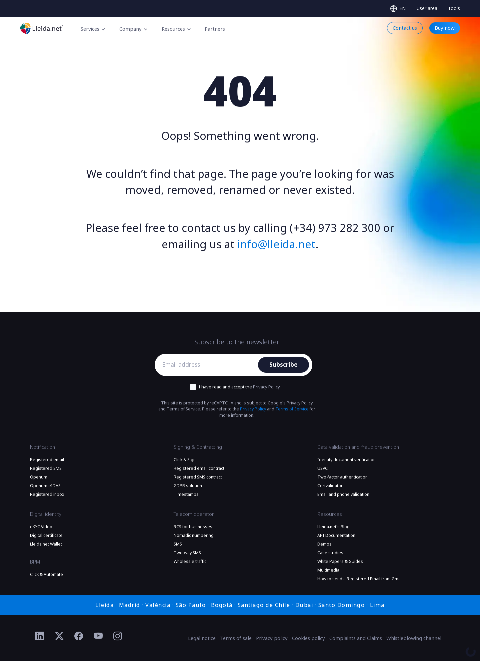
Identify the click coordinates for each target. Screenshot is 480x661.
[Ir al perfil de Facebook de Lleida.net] (79, 636)
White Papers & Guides (340, 562)
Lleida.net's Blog (333, 527)
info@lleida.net (276, 245)
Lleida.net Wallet (46, 544)
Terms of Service (292, 409)
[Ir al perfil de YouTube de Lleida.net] (98, 636)
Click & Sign (185, 460)
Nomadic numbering (194, 536)
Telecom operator (194, 514)
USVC (322, 468)
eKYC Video (41, 527)
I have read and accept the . (240, 387)
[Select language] (398, 8)
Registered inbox (47, 494)
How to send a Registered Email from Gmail (360, 579)
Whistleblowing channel (413, 638)
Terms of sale (236, 638)
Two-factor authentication (342, 477)
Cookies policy (308, 638)
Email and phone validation (343, 494)
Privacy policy (272, 638)
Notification (42, 447)
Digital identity (45, 514)
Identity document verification (346, 460)
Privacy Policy (266, 387)
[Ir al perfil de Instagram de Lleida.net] (118, 636)
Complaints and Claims (355, 638)
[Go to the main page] (41, 28)
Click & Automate (46, 575)
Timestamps (186, 494)
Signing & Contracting (198, 447)
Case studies (330, 553)
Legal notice (202, 638)
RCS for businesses (193, 527)
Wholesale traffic (190, 562)
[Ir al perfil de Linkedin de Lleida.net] (40, 636)
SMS (178, 544)
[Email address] (208, 365)
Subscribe (283, 364)
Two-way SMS (187, 553)
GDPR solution (188, 486)
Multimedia (328, 570)
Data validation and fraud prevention (358, 447)
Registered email (47, 460)
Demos (324, 544)
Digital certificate (46, 536)
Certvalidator (330, 486)
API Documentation (336, 536)
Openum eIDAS (45, 486)
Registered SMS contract (198, 477)
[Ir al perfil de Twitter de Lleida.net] (59, 636)
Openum (38, 477)
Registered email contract (199, 468)
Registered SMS (46, 468)
